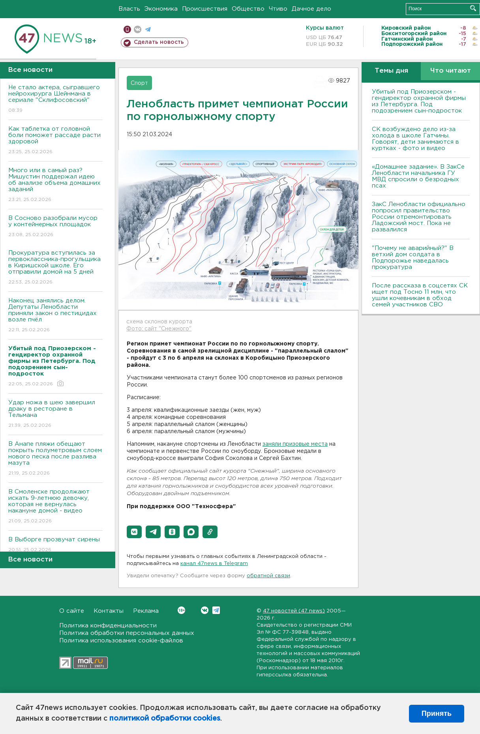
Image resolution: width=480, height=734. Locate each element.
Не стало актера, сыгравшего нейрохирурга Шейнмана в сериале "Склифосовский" (55, 99)
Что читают (450, 71)
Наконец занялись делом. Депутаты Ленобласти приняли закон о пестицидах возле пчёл (55, 315)
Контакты (109, 611)
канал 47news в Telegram (214, 563)
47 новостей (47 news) (294, 611)
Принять (437, 713)
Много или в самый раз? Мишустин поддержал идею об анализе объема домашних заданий (55, 185)
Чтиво (278, 8)
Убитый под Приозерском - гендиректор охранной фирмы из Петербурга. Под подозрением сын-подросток (419, 101)
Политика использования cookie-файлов (121, 640)
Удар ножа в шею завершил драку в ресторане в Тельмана (55, 414)
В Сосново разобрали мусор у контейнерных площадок (55, 227)
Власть (129, 8)
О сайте (71, 611)
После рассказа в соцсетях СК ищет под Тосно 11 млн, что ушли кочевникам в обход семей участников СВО (420, 295)
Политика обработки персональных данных (126, 633)
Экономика (161, 8)
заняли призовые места (295, 444)
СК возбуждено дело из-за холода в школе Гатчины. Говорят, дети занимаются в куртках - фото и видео (415, 139)
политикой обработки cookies (164, 718)
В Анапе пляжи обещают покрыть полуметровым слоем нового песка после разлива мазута (55, 459)
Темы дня (391, 71)
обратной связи (268, 576)
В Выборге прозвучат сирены (55, 545)
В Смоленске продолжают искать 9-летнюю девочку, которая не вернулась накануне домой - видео (55, 506)
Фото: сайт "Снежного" (158, 329)
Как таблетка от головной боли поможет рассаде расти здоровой (55, 140)
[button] (134, 532)
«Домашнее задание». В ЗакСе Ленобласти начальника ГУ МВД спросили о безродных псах (418, 176)
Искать (473, 8)
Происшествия (204, 8)
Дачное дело (311, 8)
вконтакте (137, 29)
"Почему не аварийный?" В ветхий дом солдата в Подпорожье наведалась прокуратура (413, 258)
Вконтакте (181, 610)
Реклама (146, 611)
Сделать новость (159, 42)
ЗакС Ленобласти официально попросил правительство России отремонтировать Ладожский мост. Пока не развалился (418, 217)
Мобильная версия (127, 29)
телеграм (148, 29)
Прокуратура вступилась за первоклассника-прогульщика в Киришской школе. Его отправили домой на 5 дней (55, 267)
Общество (248, 8)
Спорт (139, 83)
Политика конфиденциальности (108, 625)
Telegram (216, 610)
